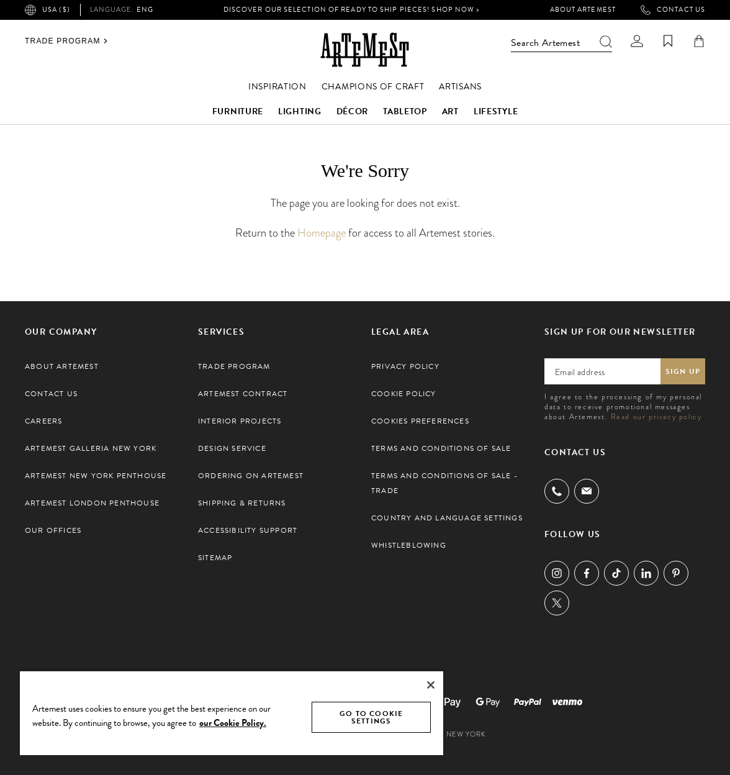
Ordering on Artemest (251, 475)
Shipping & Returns (242, 503)
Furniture (237, 111)
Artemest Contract (242, 393)
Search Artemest (561, 42)
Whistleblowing (408, 545)
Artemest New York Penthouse (95, 475)
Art (450, 111)
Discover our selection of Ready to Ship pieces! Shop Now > (351, 9)
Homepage (321, 232)
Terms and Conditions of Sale (441, 448)
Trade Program (66, 41)
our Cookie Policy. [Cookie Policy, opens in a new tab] (232, 723)
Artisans (460, 86)
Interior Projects (239, 421)
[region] (231, 712)
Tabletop (405, 111)
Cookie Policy (403, 393)
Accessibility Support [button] (247, 530)
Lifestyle (496, 111)
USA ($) (47, 10)
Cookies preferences (420, 421)
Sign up (682, 371)
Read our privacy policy (656, 417)
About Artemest (583, 10)
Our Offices (53, 530)
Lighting (300, 111)
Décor (352, 111)
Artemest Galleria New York (90, 448)
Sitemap (215, 557)
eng (121, 10)
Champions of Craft (373, 86)
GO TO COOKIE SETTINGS (371, 717)
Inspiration (277, 86)
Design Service (232, 448)
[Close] (431, 685)
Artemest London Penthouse (92, 503)
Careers (43, 421)
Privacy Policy (405, 366)
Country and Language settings (447, 517)
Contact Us (673, 10)
